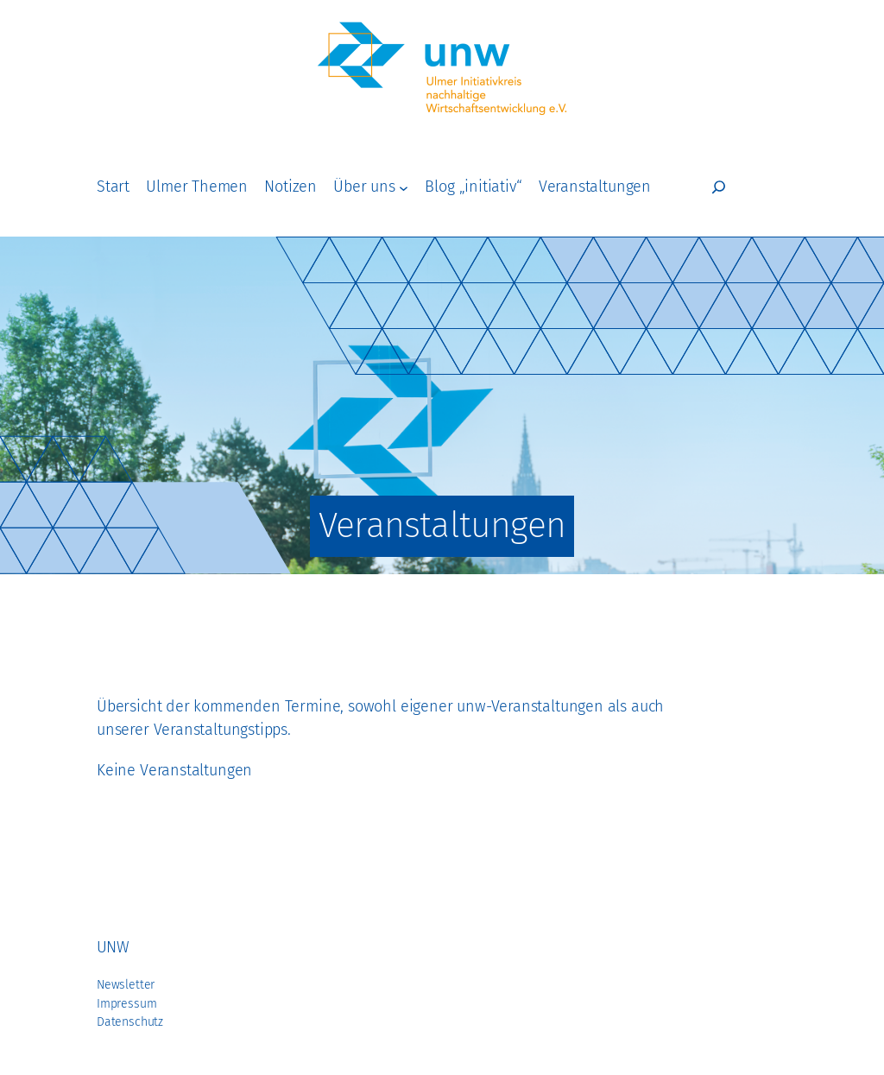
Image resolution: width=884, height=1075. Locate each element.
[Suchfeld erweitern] (719, 187)
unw (113, 947)
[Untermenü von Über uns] (403, 187)
